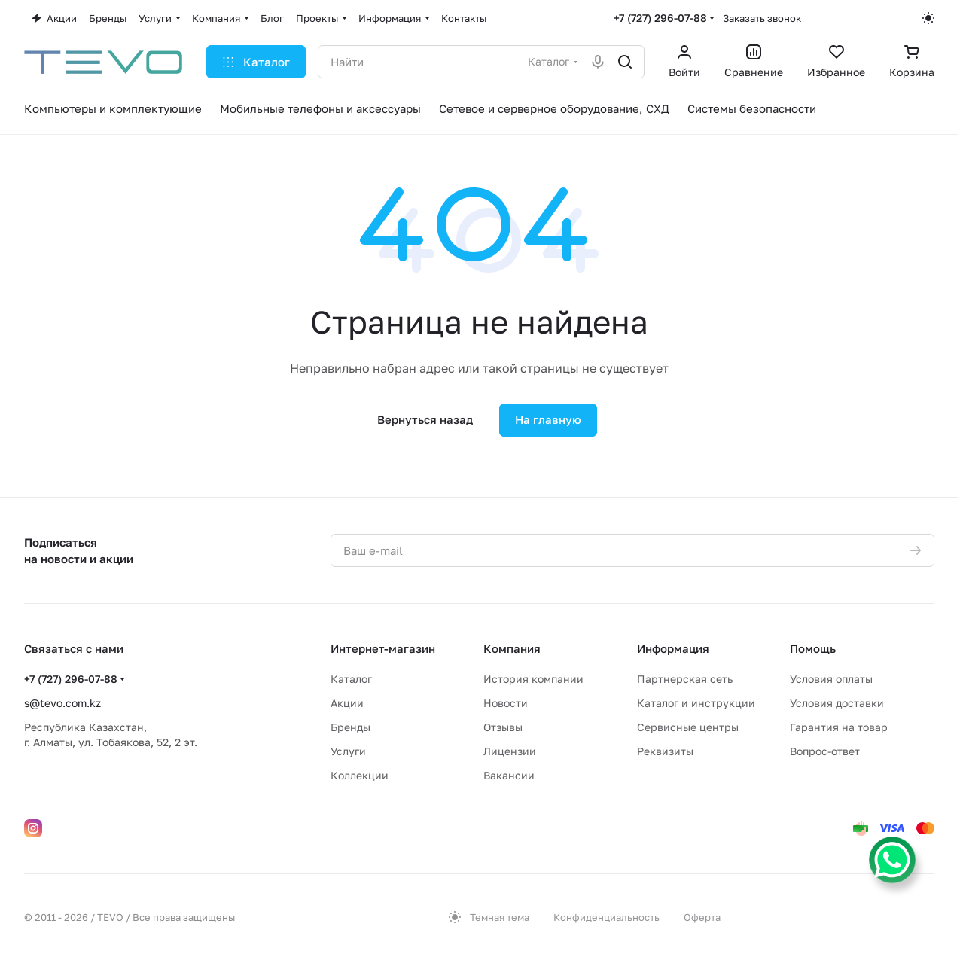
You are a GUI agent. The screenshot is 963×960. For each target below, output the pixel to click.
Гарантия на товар (839, 727)
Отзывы (503, 727)
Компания (512, 648)
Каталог (351, 678)
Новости (505, 702)
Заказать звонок (762, 18)
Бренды (350, 727)
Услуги (348, 751)
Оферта (702, 917)
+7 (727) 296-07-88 (660, 17)
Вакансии (509, 775)
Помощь (813, 648)
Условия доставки (837, 702)
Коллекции (360, 775)
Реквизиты (665, 751)
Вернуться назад (425, 419)
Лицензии (509, 751)
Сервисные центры (688, 727)
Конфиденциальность (606, 917)
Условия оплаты (831, 678)
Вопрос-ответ (825, 751)
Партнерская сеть (685, 678)
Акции (347, 702)
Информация (673, 648)
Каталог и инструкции (696, 702)
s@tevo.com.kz (62, 702)
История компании (533, 678)
